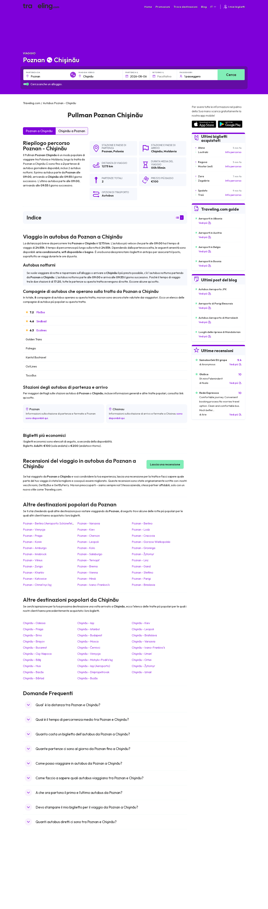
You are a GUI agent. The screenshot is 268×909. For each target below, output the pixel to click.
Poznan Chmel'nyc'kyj (37, 585)
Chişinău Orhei (141, 660)
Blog (204, 6)
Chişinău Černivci (88, 647)
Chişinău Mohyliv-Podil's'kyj (95, 660)
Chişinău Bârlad (33, 678)
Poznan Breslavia (143, 585)
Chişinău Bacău (33, 672)
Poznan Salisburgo (89, 554)
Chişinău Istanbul (88, 629)
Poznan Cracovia (143, 535)
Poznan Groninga (143, 548)
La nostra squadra (91, 856)
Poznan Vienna (87, 572)
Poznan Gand (141, 566)
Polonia (118, 151)
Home (148, 6)
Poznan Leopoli (88, 542)
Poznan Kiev (86, 529)
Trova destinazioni (186, 6)
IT (213, 6)
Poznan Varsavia (88, 523)
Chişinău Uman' (142, 653)
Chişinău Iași (85, 623)
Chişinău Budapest (89, 635)
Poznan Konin (32, 542)
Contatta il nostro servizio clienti (51, 864)
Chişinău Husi (32, 666)
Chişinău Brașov (34, 641)
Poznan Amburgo (35, 548)
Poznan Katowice (35, 578)
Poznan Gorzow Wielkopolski (151, 542)
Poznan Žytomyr (143, 554)
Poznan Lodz (141, 529)
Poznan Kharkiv (33, 572)
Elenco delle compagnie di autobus (211, 856)
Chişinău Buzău (87, 678)
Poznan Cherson (88, 535)
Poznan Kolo (86, 548)
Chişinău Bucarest (35, 647)
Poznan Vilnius (32, 560)
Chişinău (156, 151)
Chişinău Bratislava (144, 635)
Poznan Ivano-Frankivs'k (93, 585)
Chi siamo (86, 852)
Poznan (107, 151)
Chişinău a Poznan (71, 131)
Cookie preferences (147, 856)
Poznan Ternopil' (88, 560)
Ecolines (41, 330)
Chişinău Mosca (87, 641)
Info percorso (233, 152)
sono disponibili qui (37, 418)
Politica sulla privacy (147, 852)
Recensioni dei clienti (203, 852)
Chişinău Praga (33, 629)
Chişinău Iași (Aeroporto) (93, 666)
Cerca (231, 74)
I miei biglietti (234, 7)
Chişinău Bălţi (32, 660)
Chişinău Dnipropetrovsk (93, 672)
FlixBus (40, 312)
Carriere (196, 848)
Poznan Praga (32, 535)
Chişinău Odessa (34, 623)
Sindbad (41, 321)
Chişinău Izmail (141, 672)
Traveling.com (66, 892)
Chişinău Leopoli (143, 629)
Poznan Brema (87, 566)
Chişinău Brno (32, 635)
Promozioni (163, 6)
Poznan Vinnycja (34, 529)
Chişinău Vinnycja (88, 653)
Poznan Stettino (142, 572)
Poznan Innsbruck (34, 554)
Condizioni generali (147, 848)
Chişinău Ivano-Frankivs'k (148, 647)
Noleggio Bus (199, 860)
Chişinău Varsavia (143, 641)
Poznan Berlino (142, 523)
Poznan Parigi (141, 578)
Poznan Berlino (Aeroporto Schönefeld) (49, 523)
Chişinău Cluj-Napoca (37, 653)
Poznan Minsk (86, 578)
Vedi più (205, 222)
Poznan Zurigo (33, 566)
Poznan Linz (140, 560)
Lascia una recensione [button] (165, 464)
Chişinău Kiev (141, 623)
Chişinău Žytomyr (143, 666)
